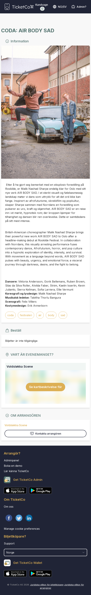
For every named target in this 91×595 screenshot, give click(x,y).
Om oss (8, 506)
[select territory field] (45, 552)
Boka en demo (13, 465)
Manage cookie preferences (22, 528)
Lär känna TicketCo (16, 471)
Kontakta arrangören (45, 434)
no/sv (60, 7)
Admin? (81, 6)
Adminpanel (11, 460)
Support (9, 543)
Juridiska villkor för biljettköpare (47, 584)
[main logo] (17, 7)
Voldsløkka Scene (16, 425)
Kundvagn (41, 7)
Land (7, 547)
